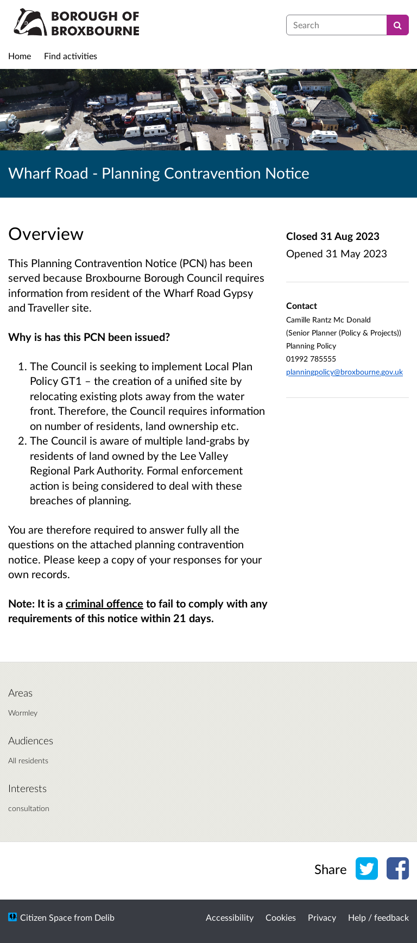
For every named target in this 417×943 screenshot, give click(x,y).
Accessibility (230, 917)
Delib (104, 917)
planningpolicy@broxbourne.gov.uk (344, 371)
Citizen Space (46, 917)
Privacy (322, 917)
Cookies (281, 917)
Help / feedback (378, 917)
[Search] (398, 25)
